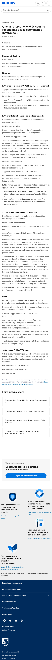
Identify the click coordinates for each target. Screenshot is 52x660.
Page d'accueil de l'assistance (26, 476)
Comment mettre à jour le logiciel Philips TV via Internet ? (24, 411)
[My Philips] (37, 3)
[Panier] (43, 3)
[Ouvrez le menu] (48, 3)
